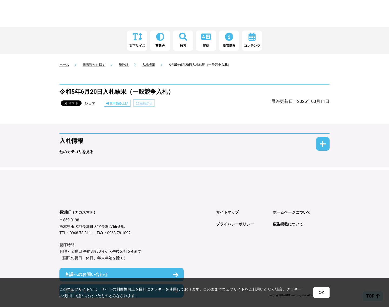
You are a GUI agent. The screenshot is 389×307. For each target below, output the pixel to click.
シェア (90, 103)
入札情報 (148, 65)
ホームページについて (292, 212)
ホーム (64, 65)
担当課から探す (94, 65)
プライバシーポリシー (235, 224)
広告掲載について (288, 224)
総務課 (124, 65)
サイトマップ (227, 212)
